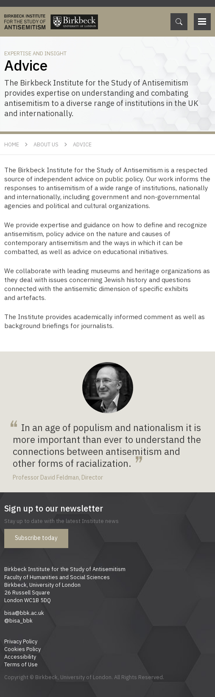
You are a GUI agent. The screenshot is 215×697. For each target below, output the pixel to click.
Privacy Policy (20, 641)
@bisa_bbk (18, 620)
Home (11, 144)
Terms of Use (21, 664)
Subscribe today (36, 538)
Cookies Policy (22, 649)
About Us (46, 144)
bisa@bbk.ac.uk (24, 612)
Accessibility (20, 656)
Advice (82, 144)
